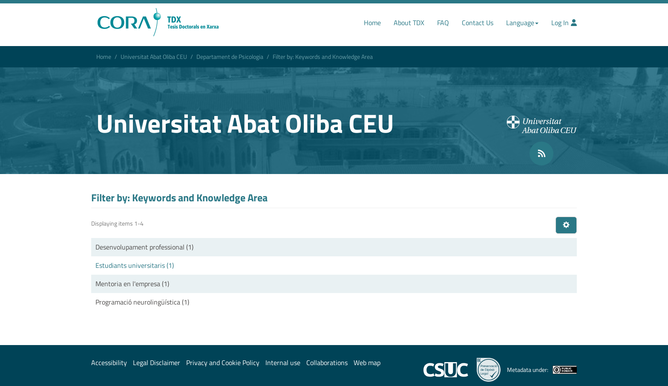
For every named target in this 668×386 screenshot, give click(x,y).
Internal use (282, 362)
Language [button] (522, 22)
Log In (564, 22)
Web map (367, 362)
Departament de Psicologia (229, 56)
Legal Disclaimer (156, 362)
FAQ (443, 22)
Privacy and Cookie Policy (222, 362)
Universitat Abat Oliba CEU (154, 56)
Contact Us (477, 22)
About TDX (409, 22)
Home (372, 22)
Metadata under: (542, 370)
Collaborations (327, 362)
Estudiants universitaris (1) (134, 265)
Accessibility (109, 362)
